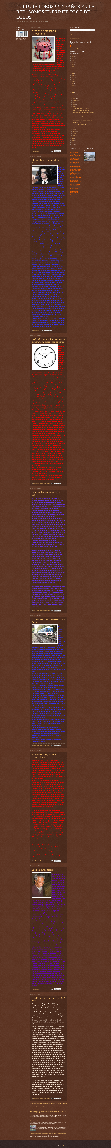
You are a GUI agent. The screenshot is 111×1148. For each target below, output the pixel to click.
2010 (73, 90)
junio (74, 106)
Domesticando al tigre (35, 1120)
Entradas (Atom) (40, 1106)
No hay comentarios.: (45, 151)
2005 (73, 144)
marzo (74, 131)
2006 (73, 142)
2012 (73, 85)
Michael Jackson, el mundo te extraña (81, 110)
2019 (73, 71)
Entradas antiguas (61, 1103)
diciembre (75, 94)
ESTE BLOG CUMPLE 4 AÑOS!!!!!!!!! (44, 32)
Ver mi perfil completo (75, 48)
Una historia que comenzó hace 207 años (82, 124)
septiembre (75, 100)
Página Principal (50, 1103)
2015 (73, 79)
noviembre (75, 96)
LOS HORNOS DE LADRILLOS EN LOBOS (46, 1126)
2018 (73, 73)
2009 (73, 92)
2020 (73, 69)
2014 (73, 81)
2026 (73, 56)
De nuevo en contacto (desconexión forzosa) (82, 118)
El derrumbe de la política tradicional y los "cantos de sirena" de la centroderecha (48, 1133)
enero (74, 135)
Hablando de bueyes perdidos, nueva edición (82, 120)
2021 (73, 66)
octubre (74, 98)
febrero (74, 133)
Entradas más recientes (37, 1103)
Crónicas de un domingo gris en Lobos (81, 116)
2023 (73, 62)
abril (74, 129)
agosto (74, 102)
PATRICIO (74, 46)
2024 (73, 60)
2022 (73, 64)
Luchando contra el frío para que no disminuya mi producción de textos (48, 340)
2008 (73, 138)
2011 (73, 88)
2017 (73, 75)
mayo (74, 127)
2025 (73, 58)
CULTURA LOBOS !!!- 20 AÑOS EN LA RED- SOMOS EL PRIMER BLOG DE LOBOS (55, 12)
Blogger (63, 1145)
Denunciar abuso (74, 38)
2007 (73, 140)
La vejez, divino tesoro (42, 869)
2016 (73, 77)
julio (74, 104)
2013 (73, 83)
